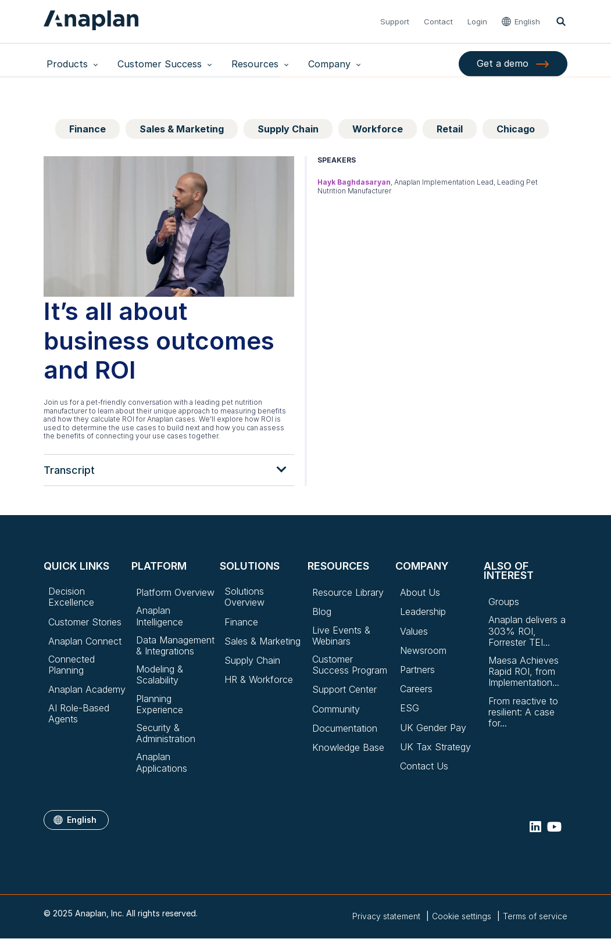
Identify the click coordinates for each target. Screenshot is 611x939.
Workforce (377, 129)
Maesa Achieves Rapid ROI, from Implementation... (523, 671)
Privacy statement (386, 916)
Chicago (515, 129)
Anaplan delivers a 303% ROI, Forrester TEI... (527, 630)
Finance (87, 129)
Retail (450, 129)
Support (395, 21)
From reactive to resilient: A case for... (523, 712)
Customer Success (148, 64)
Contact (439, 21)
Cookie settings (461, 916)
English (528, 21)
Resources (234, 64)
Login (478, 21)
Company (300, 64)
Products (64, 64)
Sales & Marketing (182, 129)
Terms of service (535, 916)
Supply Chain (288, 129)
